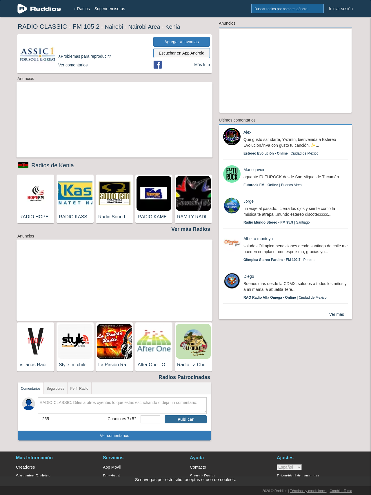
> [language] (289, 467)
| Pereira (278, 260)
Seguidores (55, 389)
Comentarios (31, 389)
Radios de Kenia (52, 165)
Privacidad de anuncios (298, 476)
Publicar (186, 419)
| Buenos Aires (272, 185)
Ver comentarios (114, 435)
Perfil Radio (79, 389)
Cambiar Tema (341, 491)
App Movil (112, 467)
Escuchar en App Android (181, 53)
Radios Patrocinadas (184, 377)
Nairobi (114, 26)
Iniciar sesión (341, 8)
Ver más (336, 314)
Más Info (202, 64)
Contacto (198, 467)
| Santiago (276, 222)
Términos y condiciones (308, 491)
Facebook (112, 476)
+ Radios (82, 8)
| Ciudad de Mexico (281, 153)
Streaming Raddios (33, 476)
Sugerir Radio (202, 476)
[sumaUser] (150, 419)
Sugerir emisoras (109, 8)
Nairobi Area (144, 26)
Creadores (25, 467)
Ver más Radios (190, 229)
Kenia (172, 26)
